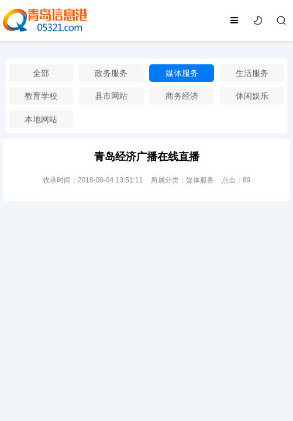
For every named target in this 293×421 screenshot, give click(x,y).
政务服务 (111, 73)
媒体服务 (182, 73)
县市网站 (111, 96)
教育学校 (41, 96)
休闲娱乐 (252, 96)
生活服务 (252, 73)
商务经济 (182, 96)
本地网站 (41, 119)
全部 (41, 73)
